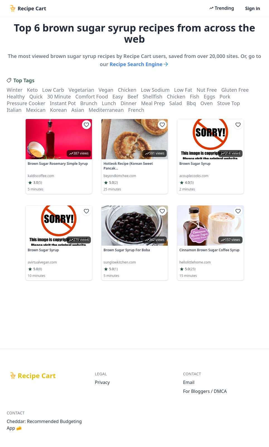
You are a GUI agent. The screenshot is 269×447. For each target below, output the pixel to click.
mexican (35, 110)
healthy (16, 96)
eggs (209, 96)
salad (175, 103)
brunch (88, 103)
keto (32, 89)
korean (58, 110)
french (136, 110)
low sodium (155, 89)
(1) (116, 269)
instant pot (63, 103)
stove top (228, 103)
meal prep (153, 103)
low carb (53, 89)
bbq (191, 103)
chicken (127, 89)
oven (206, 103)
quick (36, 96)
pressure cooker (26, 103)
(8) (40, 269)
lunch (109, 103)
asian (77, 110)
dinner (128, 103)
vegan (106, 89)
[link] (59, 156)
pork (225, 96)
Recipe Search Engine (139, 64)
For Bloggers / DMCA (205, 391)
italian (14, 110)
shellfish (152, 96)
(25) (192, 269)
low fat (183, 89)
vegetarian (81, 89)
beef (132, 96)
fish (194, 96)
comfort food (91, 96)
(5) (40, 182)
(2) (116, 182)
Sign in (252, 8)
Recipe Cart (37, 375)
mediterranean (106, 110)
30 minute (59, 96)
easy (117, 96)
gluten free (235, 89)
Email (189, 382)
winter (15, 89)
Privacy (102, 382)
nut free (207, 89)
